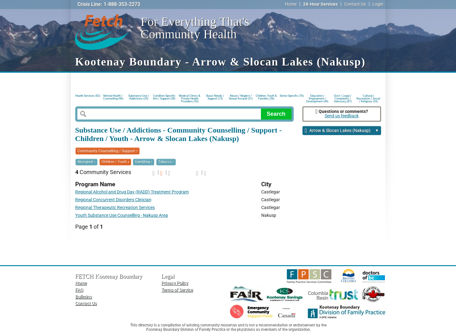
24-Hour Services (320, 4)
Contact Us (355, 4)
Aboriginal (86, 162)
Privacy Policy (174, 283)
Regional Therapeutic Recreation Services (115, 207)
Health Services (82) (87, 95)
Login (377, 4)
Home (291, 4)
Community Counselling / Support (107, 151)
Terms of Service (177, 290)
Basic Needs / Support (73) (215, 97)
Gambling (143, 162)
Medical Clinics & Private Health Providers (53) (189, 98)
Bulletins (83, 296)
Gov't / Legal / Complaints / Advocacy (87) (343, 98)
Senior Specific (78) (292, 95)
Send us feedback (342, 116)
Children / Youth (115, 162)
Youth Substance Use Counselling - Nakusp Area (121, 215)
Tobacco (166, 162)
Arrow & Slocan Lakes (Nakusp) (342, 131)
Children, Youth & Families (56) (266, 97)
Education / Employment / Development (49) (317, 98)
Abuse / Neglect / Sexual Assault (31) (241, 97)
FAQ (79, 290)
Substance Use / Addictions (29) (138, 97)
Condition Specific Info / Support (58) (164, 97)
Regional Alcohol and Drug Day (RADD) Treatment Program (132, 192)
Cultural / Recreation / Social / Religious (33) (368, 98)
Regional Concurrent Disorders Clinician (113, 199)
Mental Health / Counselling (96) (113, 97)
